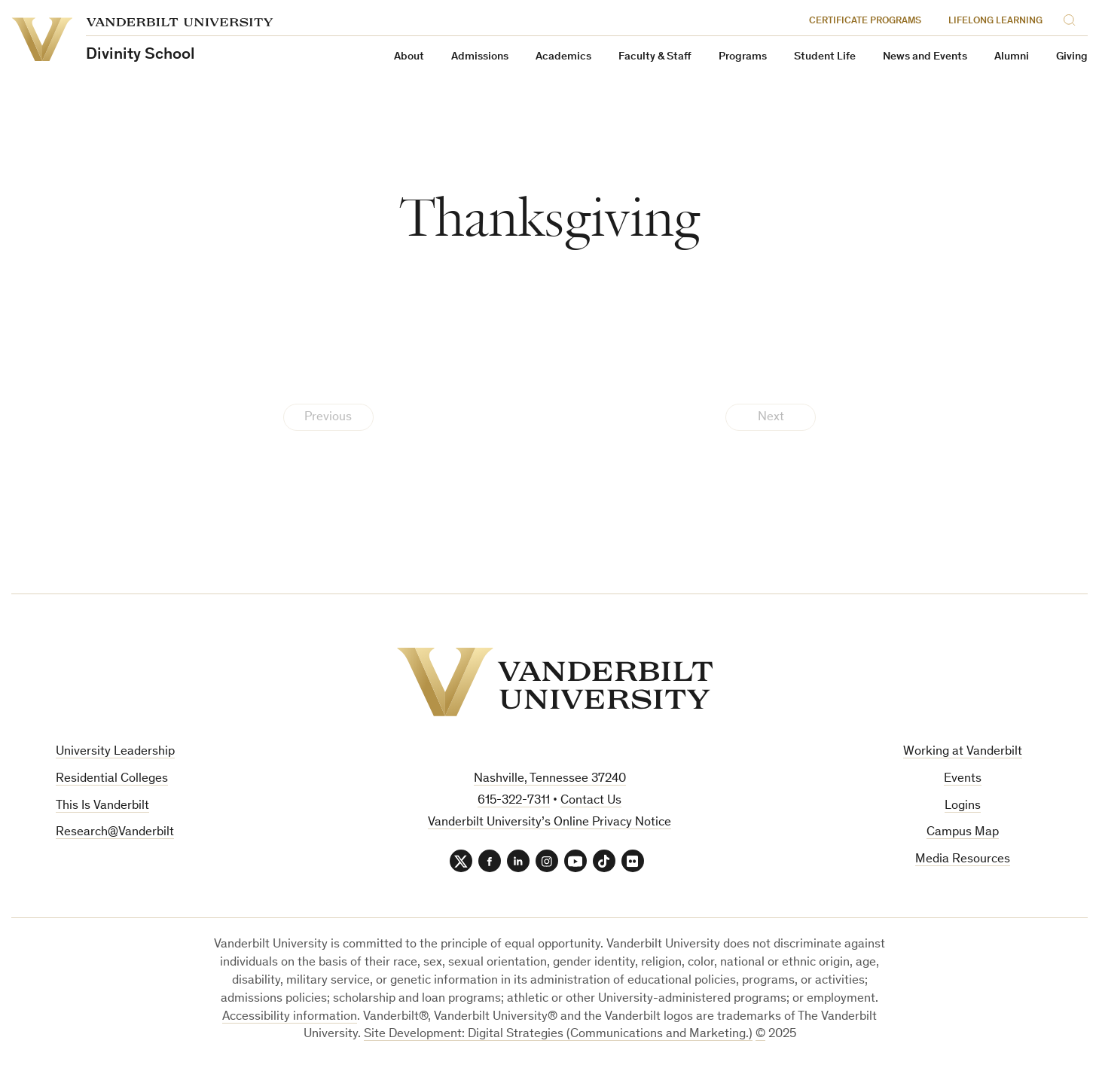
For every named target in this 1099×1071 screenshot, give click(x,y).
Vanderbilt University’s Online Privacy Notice (549, 822)
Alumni (1011, 57)
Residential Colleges (112, 779)
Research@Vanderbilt (115, 832)
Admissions (479, 57)
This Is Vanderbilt (102, 806)
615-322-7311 (514, 801)
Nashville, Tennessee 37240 (550, 779)
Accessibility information (289, 1017)
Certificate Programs (865, 21)
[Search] (1072, 19)
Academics (563, 57)
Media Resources (962, 859)
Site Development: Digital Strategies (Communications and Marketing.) (558, 1034)
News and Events (925, 57)
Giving (1072, 57)
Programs (743, 57)
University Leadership (115, 752)
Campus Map (963, 832)
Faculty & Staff (654, 57)
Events (962, 779)
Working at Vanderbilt (962, 752)
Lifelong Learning (995, 21)
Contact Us (590, 801)
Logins (963, 806)
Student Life (825, 57)
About (409, 57)
